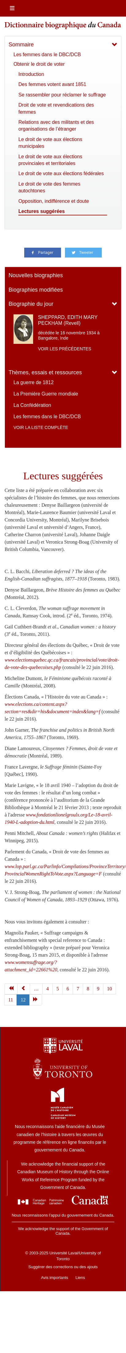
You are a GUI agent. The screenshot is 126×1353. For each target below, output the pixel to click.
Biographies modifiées (36, 290)
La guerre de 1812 (33, 382)
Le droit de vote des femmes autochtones (49, 187)
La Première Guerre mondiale (45, 393)
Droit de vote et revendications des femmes (56, 108)
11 (10, 999)
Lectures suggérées (41, 211)
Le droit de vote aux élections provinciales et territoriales (50, 160)
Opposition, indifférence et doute (53, 201)
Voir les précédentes (64, 348)
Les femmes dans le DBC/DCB (47, 54)
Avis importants (54, 1277)
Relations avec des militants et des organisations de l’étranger (56, 126)
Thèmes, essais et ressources (45, 372)
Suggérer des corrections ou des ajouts (62, 1267)
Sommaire (21, 44)
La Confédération (32, 405)
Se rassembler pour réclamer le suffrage (62, 94)
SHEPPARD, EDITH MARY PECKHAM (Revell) (67, 320)
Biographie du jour (31, 304)
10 (109, 988)
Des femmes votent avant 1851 (52, 84)
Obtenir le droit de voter (39, 64)
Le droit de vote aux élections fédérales (61, 173)
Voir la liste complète (40, 427)
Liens (80, 1277)
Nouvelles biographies (36, 275)
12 (23, 999)
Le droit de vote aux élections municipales (50, 143)
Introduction (31, 74)
